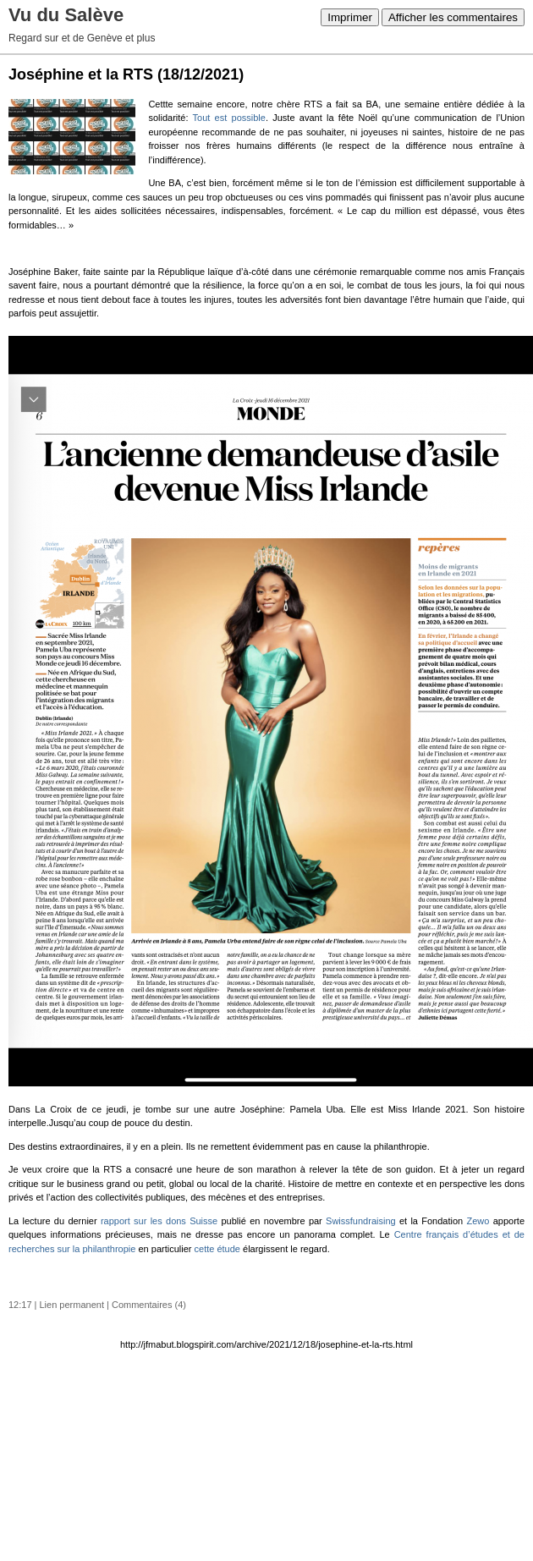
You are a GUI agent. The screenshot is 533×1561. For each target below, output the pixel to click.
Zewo (478, 1221)
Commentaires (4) (149, 1305)
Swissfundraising (361, 1221)
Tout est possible (229, 118)
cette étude (217, 1249)
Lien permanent (72, 1305)
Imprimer (349, 17)
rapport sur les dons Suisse (159, 1221)
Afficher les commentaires (453, 17)
